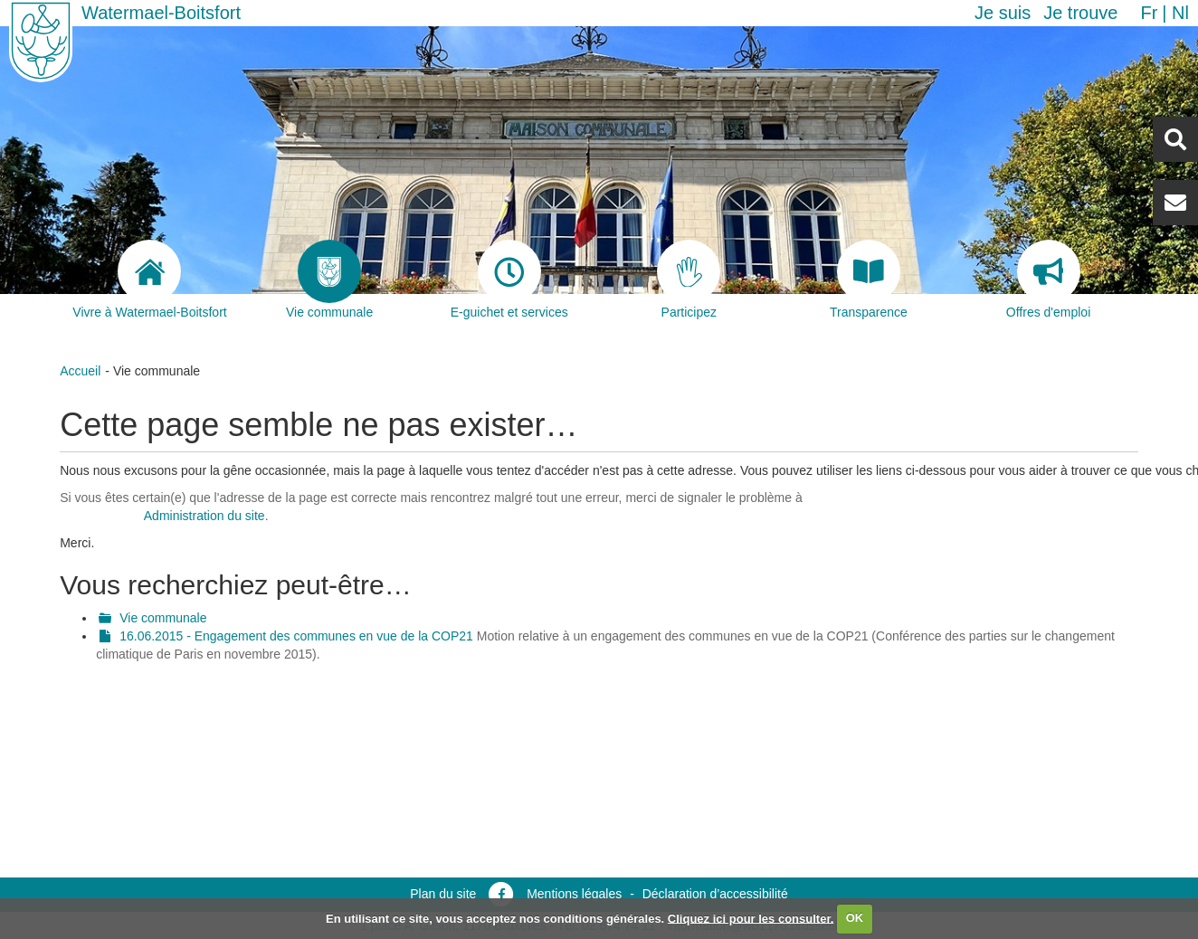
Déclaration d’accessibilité (715, 894)
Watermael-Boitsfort (161, 13)
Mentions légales (574, 894)
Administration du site (204, 515)
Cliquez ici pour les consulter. (751, 918)
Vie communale (162, 618)
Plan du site (443, 894)
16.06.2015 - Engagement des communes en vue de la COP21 (296, 636)
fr (1148, 13)
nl (1180, 13)
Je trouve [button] (1080, 13)
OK (855, 918)
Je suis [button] (1003, 13)
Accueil (80, 371)
